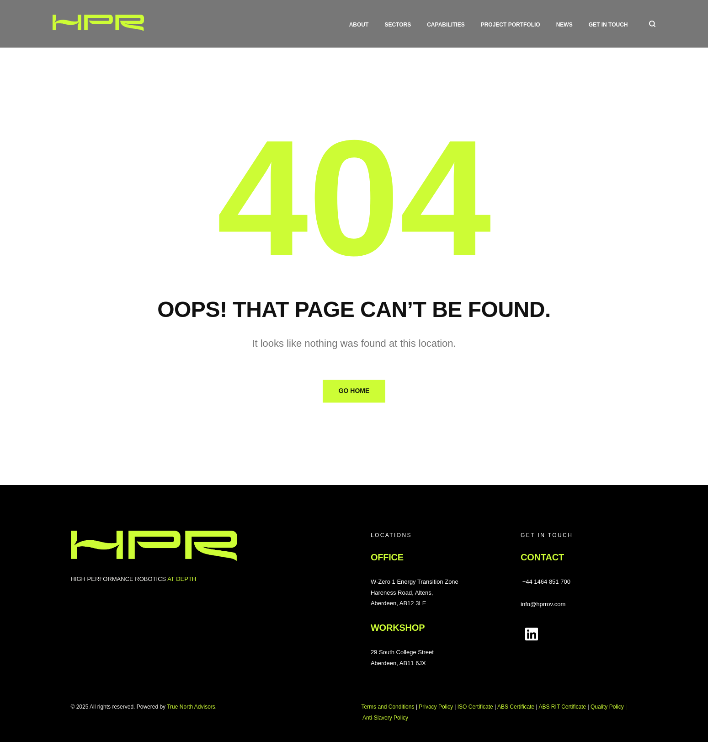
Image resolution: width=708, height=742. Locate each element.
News (564, 25)
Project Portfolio (510, 25)
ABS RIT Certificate (562, 707)
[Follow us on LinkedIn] (532, 634)
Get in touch (608, 25)
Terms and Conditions (387, 707)
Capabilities (445, 25)
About (359, 25)
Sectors (397, 25)
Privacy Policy (436, 707)
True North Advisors (191, 707)
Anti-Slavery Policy (385, 718)
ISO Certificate (475, 707)
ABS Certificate (515, 707)
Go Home (354, 390)
